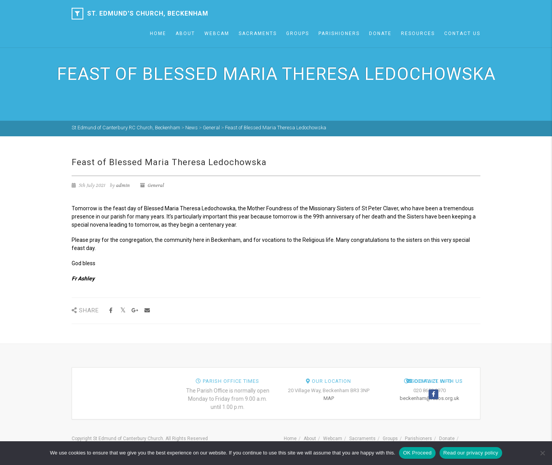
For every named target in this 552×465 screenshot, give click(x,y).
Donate (380, 33)
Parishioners (339, 33)
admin (123, 185)
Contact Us (462, 33)
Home (158, 33)
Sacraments (258, 33)
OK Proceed (417, 453)
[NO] (542, 453)
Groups (297, 33)
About (185, 33)
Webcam (216, 33)
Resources (418, 33)
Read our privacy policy (470, 453)
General (156, 185)
